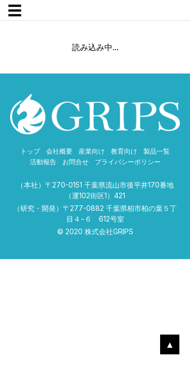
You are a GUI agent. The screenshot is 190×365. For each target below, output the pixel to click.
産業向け (92, 151)
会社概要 (59, 151)
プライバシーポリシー (128, 162)
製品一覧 (156, 151)
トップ (30, 151)
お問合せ (75, 162)
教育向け (124, 151)
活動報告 (43, 162)
